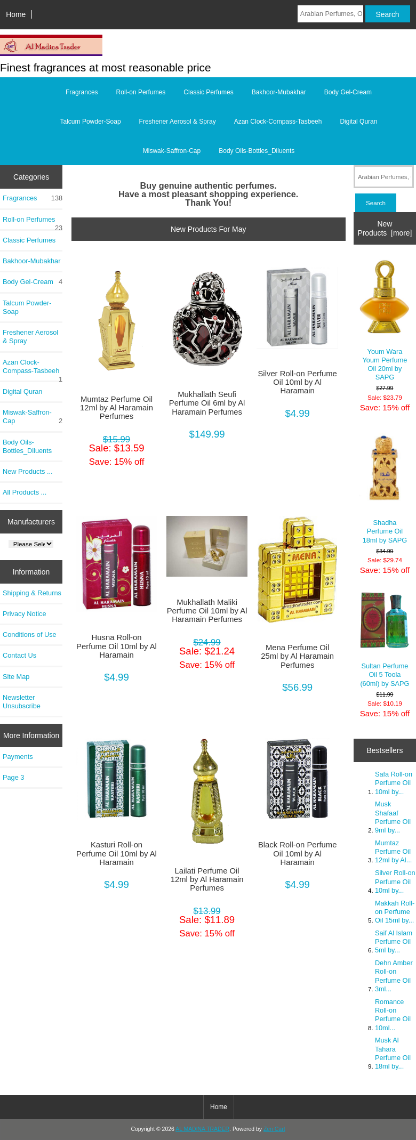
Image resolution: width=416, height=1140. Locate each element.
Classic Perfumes (208, 92)
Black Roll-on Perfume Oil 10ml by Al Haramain (297, 853)
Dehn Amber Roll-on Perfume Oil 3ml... (394, 976)
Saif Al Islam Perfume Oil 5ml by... (393, 941)
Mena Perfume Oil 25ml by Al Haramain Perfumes (297, 656)
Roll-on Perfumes (141, 92)
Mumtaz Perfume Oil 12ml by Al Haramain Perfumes (116, 408)
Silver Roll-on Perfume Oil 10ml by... (395, 881)
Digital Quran (358, 121)
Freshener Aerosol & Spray (177, 121)
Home (16, 14)
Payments (18, 757)
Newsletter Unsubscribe (22, 701)
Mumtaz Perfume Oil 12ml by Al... (393, 851)
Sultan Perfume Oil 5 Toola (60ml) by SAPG (384, 639)
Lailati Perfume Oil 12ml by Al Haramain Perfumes (207, 879)
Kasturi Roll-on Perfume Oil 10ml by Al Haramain (116, 853)
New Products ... (28, 471)
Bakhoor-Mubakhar (279, 92)
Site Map (16, 677)
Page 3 (13, 777)
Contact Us (19, 655)
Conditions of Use (30, 634)
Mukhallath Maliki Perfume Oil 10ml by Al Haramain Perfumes (207, 611)
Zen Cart (274, 1129)
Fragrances (82, 92)
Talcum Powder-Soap (90, 121)
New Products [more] (384, 228)
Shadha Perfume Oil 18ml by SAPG (384, 486)
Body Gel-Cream (348, 92)
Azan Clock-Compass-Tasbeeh (278, 121)
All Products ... (24, 492)
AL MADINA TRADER (202, 1129)
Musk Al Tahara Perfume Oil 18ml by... (393, 1053)
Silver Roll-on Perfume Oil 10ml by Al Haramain (297, 382)
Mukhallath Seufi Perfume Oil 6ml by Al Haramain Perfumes (207, 403)
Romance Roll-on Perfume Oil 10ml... (393, 1015)
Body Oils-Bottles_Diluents (256, 151)
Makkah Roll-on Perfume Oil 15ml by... (394, 911)
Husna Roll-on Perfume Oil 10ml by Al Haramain (116, 646)
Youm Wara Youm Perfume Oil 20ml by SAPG (384, 320)
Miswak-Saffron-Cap (172, 151)
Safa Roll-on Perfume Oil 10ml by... (393, 782)
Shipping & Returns (32, 593)
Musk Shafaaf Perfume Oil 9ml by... (393, 817)
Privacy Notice (24, 614)
